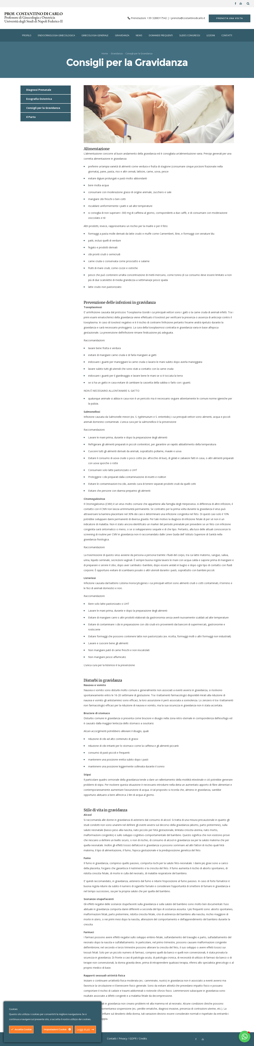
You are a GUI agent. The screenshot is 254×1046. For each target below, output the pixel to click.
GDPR (133, 1038)
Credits (143, 1038)
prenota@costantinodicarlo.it (188, 18)
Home (105, 53)
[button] (244, 1036)
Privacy (123, 1038)
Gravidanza (117, 53)
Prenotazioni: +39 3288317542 (149, 18)
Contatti (111, 1038)
